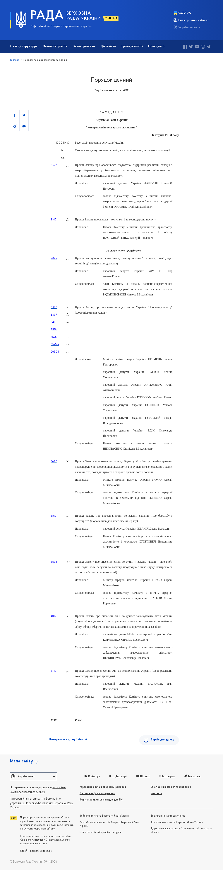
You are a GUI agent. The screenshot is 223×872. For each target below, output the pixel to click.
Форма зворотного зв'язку (40, 830)
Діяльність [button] (108, 46)
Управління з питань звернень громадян (103, 789)
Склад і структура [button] (23, 46)
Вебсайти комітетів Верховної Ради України (104, 818)
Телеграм (190, 778)
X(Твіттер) (117, 778)
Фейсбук (92, 778)
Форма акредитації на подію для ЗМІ (101, 801)
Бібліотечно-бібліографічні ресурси (101, 834)
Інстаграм (165, 778)
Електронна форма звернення (97, 795)
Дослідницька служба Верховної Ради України (177, 824)
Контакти (156, 795)
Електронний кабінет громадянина (171, 789)
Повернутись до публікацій (68, 739)
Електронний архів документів (168, 818)
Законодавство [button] (84, 46)
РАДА (47, 16)
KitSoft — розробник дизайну (36, 852)
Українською (185, 27)
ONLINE (111, 18)
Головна (14, 60)
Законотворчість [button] (55, 46)
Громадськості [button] (132, 46)
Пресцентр (156, 46)
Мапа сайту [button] (21, 763)
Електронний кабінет (191, 20)
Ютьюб (142, 778)
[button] (33, 778)
